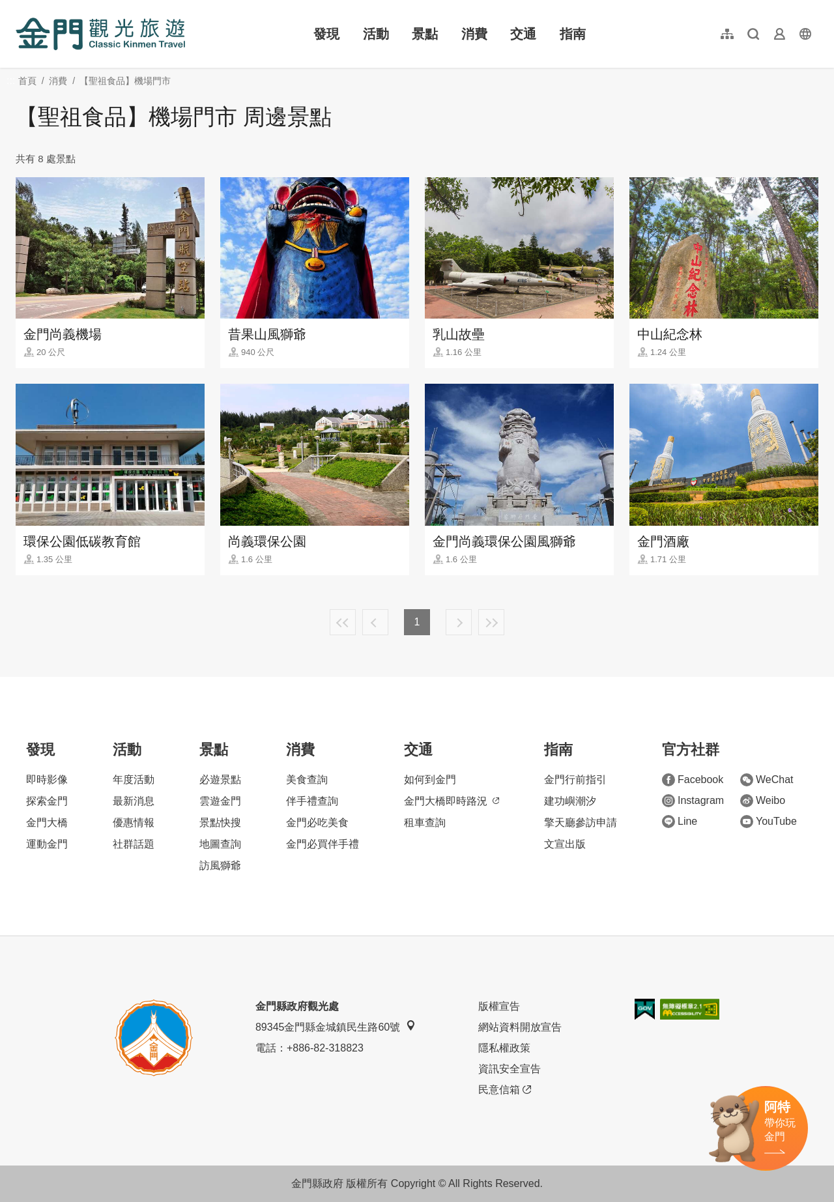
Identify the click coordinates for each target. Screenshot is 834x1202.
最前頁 (343, 622)
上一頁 (375, 622)
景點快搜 (220, 822)
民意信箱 (504, 1090)
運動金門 (47, 844)
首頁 (27, 81)
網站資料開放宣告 (520, 1027)
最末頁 (491, 622)
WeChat (767, 779)
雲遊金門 (220, 801)
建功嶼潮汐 (570, 801)
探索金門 (47, 801)
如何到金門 (430, 779)
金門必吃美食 (317, 822)
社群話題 (133, 844)
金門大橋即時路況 (451, 801)
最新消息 (133, 801)
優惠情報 (133, 822)
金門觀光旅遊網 (100, 34)
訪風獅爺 (220, 865)
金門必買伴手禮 (322, 844)
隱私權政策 (504, 1047)
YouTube (768, 821)
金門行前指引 (575, 779)
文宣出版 (565, 844)
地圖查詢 (220, 844)
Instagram (693, 800)
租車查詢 (425, 822)
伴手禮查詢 (312, 801)
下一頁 (459, 622)
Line (679, 821)
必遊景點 (220, 779)
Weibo (762, 800)
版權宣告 (499, 1006)
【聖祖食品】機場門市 (125, 81)
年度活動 (133, 779)
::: (20, 7)
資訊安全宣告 (509, 1068)
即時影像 (47, 779)
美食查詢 (307, 779)
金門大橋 (47, 822)
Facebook (692, 779)
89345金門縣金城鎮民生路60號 (335, 1026)
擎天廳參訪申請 (580, 822)
